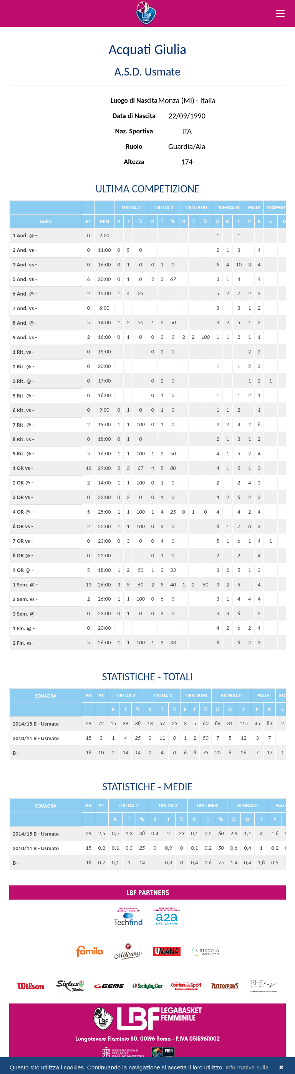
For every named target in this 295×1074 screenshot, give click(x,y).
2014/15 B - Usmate (36, 723)
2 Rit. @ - (23, 366)
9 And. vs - (25, 337)
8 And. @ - (25, 322)
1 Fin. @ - (24, 628)
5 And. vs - (25, 279)
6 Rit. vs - (23, 410)
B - (16, 752)
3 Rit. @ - (23, 381)
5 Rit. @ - (23, 395)
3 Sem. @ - (25, 613)
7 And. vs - (25, 308)
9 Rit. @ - (23, 453)
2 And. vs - (25, 249)
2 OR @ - (23, 482)
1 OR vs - (23, 468)
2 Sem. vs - (25, 599)
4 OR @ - (23, 511)
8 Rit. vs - (23, 439)
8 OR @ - (23, 555)
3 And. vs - (25, 264)
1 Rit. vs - (23, 351)
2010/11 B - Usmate (36, 738)
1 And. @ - (25, 235)
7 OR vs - (23, 540)
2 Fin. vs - (24, 642)
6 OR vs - (23, 526)
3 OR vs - (23, 497)
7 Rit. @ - (23, 424)
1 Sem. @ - (25, 584)
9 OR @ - (23, 570)
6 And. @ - (25, 293)
